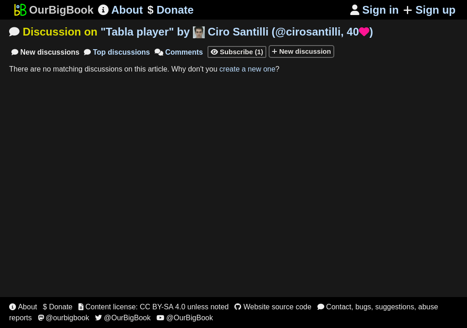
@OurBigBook (122, 318)
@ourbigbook (63, 318)
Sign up (429, 10)
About (120, 10)
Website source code (272, 307)
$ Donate (58, 307)
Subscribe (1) (237, 52)
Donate (170, 10)
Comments (179, 52)
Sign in (374, 10)
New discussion (301, 51)
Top (117, 52)
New (45, 52)
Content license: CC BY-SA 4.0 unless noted (153, 307)
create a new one (247, 69)
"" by (236, 32)
